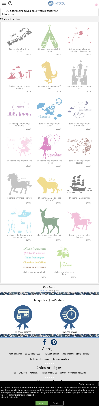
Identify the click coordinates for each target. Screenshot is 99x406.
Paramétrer (56, 403)
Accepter (41, 403)
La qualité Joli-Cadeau (49, 300)
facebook (45, 342)
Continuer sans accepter (87, 384)
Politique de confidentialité (9, 397)
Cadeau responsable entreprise (73, 372)
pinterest (54, 342)
